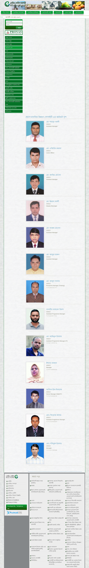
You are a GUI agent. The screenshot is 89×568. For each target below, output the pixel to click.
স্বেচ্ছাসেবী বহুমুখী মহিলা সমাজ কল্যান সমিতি (73, 565)
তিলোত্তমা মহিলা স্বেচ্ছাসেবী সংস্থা (56, 519)
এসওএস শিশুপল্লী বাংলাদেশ (74, 500)
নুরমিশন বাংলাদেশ (36, 529)
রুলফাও (33, 555)
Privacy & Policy (12, 502)
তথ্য (7, 51)
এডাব (32, 500)
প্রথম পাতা (9, 37)
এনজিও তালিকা (33, 12)
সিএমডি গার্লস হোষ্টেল (55, 558)
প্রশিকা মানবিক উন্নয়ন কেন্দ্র (56, 533)
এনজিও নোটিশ (12, 493)
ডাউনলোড (9, 74)
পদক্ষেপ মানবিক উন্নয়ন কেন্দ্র (74, 529)
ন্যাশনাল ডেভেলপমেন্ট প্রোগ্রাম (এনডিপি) (55, 530)
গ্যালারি (58, 12)
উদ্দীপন (69, 490)
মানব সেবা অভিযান (72, 549)
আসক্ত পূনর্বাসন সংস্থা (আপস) (54, 486)
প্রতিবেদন (8, 111)
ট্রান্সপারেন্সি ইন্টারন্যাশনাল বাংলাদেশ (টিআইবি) (56, 511)
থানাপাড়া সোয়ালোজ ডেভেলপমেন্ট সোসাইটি (73, 519)
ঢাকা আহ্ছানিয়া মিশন (37, 518)
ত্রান (7, 81)
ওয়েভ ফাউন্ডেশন (71, 505)
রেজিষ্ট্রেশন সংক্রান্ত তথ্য (13, 85)
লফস (50, 555)
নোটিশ (8, 78)
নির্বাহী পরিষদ (10, 91)
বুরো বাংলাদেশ (53, 546)
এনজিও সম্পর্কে (18, 12)
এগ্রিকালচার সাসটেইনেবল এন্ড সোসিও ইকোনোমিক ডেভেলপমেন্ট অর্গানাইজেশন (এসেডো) (74, 495)
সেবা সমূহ (68, 12)
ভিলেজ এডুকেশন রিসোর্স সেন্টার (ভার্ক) (55, 550)
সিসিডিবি (69, 558)
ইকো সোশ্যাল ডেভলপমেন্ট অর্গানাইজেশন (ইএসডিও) (38, 491)
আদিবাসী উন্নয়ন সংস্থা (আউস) (37, 482)
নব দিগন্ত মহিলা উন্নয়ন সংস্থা (74, 522)
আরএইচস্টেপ (70, 481)
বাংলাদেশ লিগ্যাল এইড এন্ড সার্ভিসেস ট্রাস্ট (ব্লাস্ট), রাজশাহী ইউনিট (38, 548)
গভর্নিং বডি (9, 88)
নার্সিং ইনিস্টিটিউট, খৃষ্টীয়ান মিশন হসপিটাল (74, 525)
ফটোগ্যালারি (9, 54)
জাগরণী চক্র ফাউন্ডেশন (55, 507)
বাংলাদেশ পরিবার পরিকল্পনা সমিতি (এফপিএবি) (74, 543)
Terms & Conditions (13, 500)
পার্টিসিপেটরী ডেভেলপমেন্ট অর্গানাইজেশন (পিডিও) (38, 534)
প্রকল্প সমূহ (9, 44)
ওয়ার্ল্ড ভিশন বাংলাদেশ (72, 503)
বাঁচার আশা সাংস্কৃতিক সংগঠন (54, 541)
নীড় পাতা (6, 12)
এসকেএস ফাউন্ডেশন (36, 503)
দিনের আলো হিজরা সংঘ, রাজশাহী (38, 523)
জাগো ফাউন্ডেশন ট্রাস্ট (73, 507)
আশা (68, 483)
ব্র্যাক (68, 546)
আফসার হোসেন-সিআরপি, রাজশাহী (56, 482)
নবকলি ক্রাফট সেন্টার (54, 524)
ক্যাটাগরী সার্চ (47, 12)
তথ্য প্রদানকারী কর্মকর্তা (12, 68)
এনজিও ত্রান (11, 497)
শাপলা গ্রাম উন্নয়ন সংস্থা (73, 555)
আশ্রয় (32, 485)
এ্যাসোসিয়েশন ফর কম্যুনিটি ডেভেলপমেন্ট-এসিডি (56, 504)
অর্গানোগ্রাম (9, 57)
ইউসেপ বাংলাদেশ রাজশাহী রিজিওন (74, 486)
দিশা (50, 522)
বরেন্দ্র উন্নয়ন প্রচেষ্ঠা (36, 540)
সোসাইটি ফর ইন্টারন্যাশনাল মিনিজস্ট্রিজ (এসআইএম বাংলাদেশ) (56, 562)
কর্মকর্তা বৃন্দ (9, 47)
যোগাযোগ (79, 12)
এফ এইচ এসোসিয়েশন (55, 500)
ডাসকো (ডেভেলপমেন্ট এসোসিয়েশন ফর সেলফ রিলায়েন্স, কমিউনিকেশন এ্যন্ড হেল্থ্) (73, 512)
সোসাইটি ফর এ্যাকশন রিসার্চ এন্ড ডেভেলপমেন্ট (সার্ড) (74, 561)
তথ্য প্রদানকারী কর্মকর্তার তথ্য (13, 103)
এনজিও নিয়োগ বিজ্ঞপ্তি (14, 495)
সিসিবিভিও (34, 560)
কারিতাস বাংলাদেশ (36, 507)
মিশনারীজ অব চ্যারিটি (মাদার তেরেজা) (72, 552)
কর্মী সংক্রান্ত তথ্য (11, 98)
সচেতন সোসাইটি (35, 558)
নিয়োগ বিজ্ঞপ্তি (10, 71)
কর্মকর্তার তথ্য (10, 95)
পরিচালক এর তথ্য (11, 108)
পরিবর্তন (69, 531)
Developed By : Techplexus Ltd (15, 507)
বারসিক (69, 540)
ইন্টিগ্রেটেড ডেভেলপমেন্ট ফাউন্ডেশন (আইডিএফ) (55, 491)
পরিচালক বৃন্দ (10, 61)
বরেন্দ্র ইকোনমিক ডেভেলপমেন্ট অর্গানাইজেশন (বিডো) (74, 535)
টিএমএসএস (34, 510)
